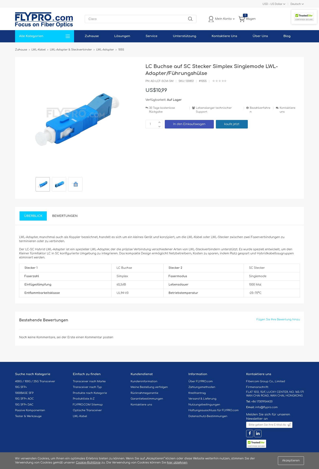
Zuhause (92, 36)
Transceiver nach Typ (87, 387)
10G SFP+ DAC (24, 404)
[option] (43, 185)
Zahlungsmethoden (201, 387)
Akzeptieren (291, 460)
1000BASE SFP (24, 393)
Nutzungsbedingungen (204, 404)
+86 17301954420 (261, 401)
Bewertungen (65, 216)
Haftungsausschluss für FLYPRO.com (213, 410)
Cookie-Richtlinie (88, 462)
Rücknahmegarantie (144, 393)
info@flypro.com (266, 407)
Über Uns (260, 36)
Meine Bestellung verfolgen (149, 387)
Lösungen (122, 36)
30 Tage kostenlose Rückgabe (162, 110)
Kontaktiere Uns (224, 36)
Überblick (33, 216)
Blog (287, 36)
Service (151, 36)
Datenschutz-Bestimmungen (207, 416)
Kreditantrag (197, 393)
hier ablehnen (177, 462)
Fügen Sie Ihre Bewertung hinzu (278, 319)
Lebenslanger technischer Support (214, 110)
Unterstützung (184, 36)
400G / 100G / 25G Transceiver (35, 381)
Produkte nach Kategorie (90, 393)
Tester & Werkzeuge (28, 416)
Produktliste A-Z (84, 398)
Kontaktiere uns (287, 110)
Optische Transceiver (87, 410)
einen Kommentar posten (94, 337)
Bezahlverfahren (260, 110)
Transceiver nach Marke (89, 381)
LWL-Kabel (80, 416)
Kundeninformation (144, 381)
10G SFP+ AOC (24, 398)
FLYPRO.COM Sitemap (88, 404)
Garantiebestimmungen (147, 398)
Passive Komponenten (30, 410)
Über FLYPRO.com (200, 381)
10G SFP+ (21, 387)
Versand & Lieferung (202, 398)
